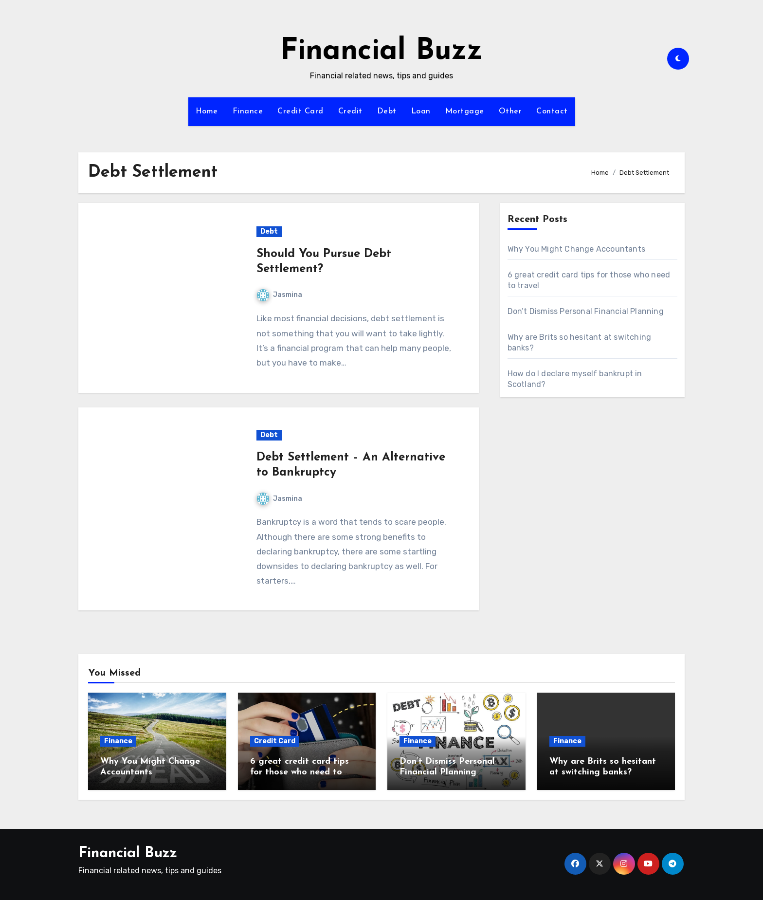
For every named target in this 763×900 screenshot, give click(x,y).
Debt (387, 111)
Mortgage (464, 111)
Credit (350, 111)
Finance (248, 111)
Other (510, 111)
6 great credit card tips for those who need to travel (299, 772)
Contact (552, 111)
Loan (421, 111)
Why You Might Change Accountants (576, 249)
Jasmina (279, 295)
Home (207, 111)
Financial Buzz (381, 51)
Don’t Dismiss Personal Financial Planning (586, 311)
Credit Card (300, 111)
